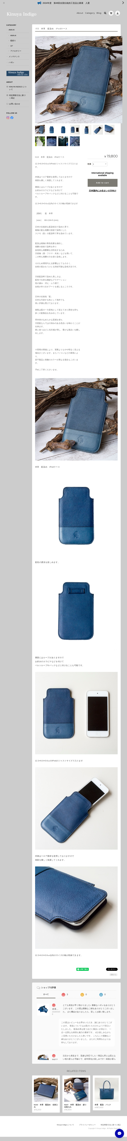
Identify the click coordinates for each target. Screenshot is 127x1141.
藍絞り (13, 40)
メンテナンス (14, 56)
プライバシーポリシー (87, 1120)
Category (90, 13)
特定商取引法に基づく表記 (17, 96)
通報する (113, 970)
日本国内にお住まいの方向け (102, 186)
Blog (99, 13)
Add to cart (102, 178)
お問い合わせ (14, 104)
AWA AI (12, 30)
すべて (46, 990)
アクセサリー (15, 51)
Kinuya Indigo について (17, 88)
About (80, 13)
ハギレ (11, 62)
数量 (89, 159)
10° (11, 46)
